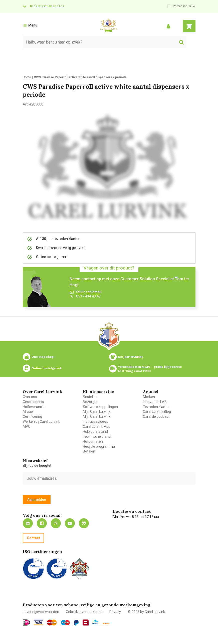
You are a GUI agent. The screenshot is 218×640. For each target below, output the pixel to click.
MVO (27, 426)
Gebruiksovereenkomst (84, 612)
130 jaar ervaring (130, 356)
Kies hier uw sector (47, 6)
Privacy (115, 612)
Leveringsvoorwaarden (41, 612)
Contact (33, 538)
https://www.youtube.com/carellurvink (70, 523)
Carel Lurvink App (96, 426)
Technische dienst (97, 436)
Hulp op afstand (95, 432)
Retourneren (93, 442)
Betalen (89, 451)
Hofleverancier (34, 407)
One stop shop (43, 356)
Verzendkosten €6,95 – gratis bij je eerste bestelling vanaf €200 (150, 369)
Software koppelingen (100, 407)
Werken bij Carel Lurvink (41, 422)
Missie (28, 412)
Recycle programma (99, 446)
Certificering (32, 416)
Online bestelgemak (47, 368)
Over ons (30, 397)
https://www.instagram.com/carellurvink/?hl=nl (56, 523)
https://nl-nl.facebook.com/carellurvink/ (42, 523)
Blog (84, 523)
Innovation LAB (155, 402)
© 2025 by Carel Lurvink (146, 612)
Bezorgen (90, 402)
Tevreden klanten (156, 407)
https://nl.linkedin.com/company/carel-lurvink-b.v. (28, 523)
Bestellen (90, 397)
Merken (149, 397)
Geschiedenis (33, 402)
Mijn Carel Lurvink (96, 412)
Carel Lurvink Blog (157, 412)
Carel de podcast (156, 416)
